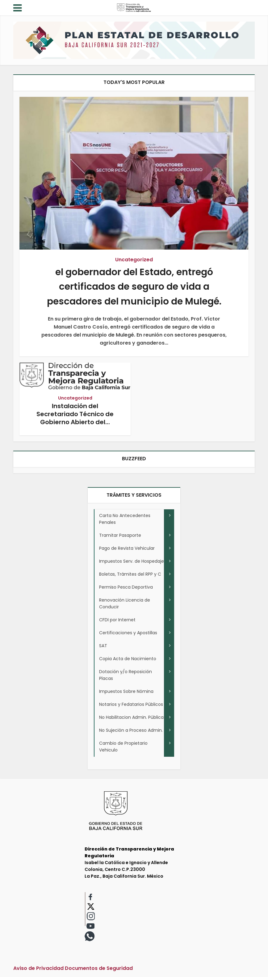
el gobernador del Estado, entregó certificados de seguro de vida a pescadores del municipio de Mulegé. (134, 287)
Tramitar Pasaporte (120, 535)
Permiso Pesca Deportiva (126, 587)
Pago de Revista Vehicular (127, 548)
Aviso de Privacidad (38, 968)
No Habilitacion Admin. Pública (131, 717)
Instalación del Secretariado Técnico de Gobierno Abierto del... (75, 414)
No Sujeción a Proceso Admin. (131, 730)
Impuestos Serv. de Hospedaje (131, 561)
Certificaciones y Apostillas (128, 633)
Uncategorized (134, 259)
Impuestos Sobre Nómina (126, 691)
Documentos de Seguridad (99, 968)
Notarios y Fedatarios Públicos (131, 704)
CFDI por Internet (117, 620)
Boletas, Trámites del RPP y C (130, 574)
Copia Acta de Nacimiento (127, 659)
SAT (103, 646)
